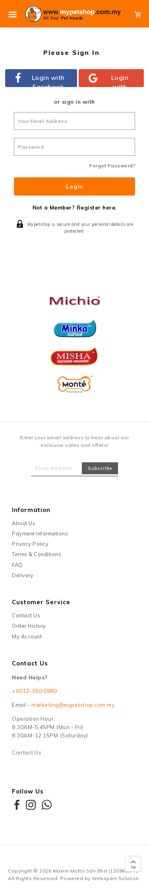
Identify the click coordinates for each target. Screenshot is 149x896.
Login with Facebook (40, 80)
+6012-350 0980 (34, 691)
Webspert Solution (115, 878)
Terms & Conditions (36, 554)
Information (31, 510)
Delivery (22, 575)
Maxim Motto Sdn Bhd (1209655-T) (95, 871)
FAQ (17, 565)
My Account (27, 636)
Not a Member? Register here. (75, 207)
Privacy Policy (30, 544)
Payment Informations (40, 533)
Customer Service (41, 602)
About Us (23, 523)
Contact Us (26, 615)
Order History (29, 626)
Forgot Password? (112, 166)
